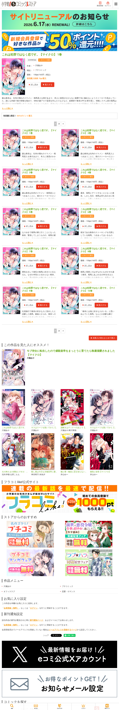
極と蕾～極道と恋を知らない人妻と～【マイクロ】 (74, 472)
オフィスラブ (9, 591)
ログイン (108, 4)
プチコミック (40, 70)
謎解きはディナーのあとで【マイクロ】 (74, 427)
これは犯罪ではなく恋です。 (14, 427)
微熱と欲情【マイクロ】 (100, 472)
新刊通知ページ (36, 620)
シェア (46, 635)
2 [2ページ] (59, 124)
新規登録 (100, 4)
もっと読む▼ (7, 108)
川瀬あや (39, 65)
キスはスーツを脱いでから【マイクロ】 (44, 427)
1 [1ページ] (55, 124)
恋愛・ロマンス (68, 591)
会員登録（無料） (11, 608)
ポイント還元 (45, 60)
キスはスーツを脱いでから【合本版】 (103, 427)
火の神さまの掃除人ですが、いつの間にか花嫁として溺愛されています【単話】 (15, 472)
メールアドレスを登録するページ (63, 630)
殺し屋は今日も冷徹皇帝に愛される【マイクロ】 (44, 472)
